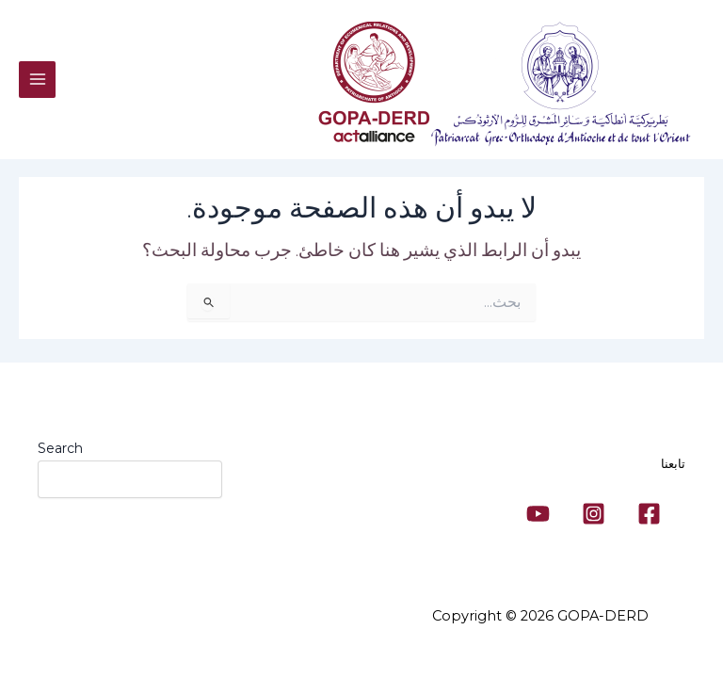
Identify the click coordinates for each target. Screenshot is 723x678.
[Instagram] (593, 514)
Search (60, 448)
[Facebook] (649, 514)
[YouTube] (538, 514)
